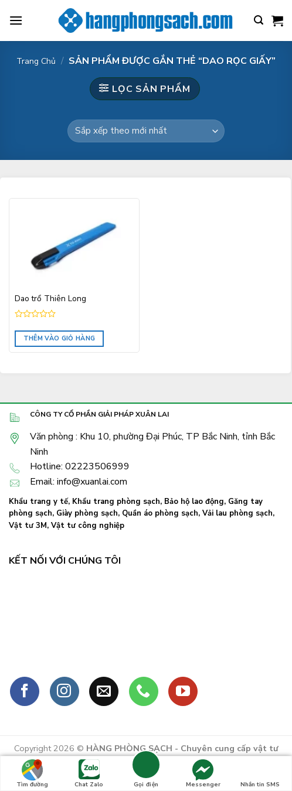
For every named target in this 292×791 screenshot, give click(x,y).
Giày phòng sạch (87, 513)
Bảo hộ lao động (194, 501)
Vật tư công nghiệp (87, 525)
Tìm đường (32, 774)
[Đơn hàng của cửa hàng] (145, 131)
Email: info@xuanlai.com (78, 481)
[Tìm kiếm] (258, 20)
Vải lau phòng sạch (237, 513)
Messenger (203, 774)
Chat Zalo (88, 774)
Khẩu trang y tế (38, 501)
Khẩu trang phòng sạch (116, 501)
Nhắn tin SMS (260, 774)
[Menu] (16, 20)
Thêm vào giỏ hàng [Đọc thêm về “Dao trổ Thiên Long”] (59, 338)
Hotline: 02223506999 (80, 466)
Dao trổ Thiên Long (50, 298)
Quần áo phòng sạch (160, 513)
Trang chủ (36, 61)
